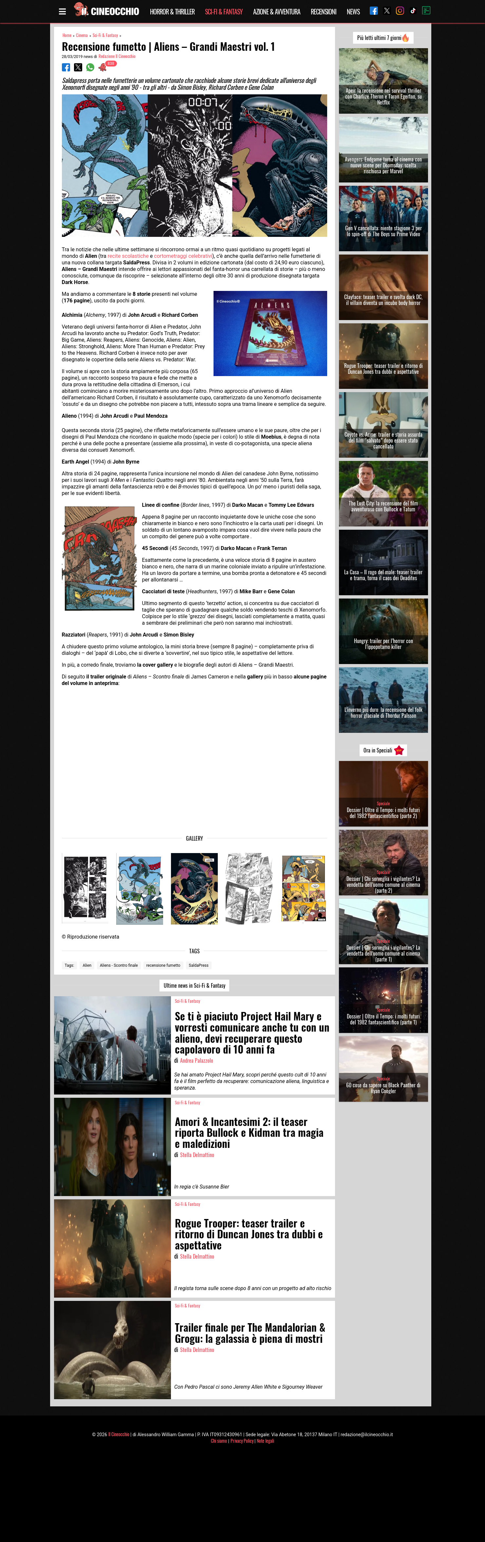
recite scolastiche (128, 256)
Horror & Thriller (172, 11)
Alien (87, 965)
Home (67, 35)
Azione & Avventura (276, 11)
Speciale (383, 803)
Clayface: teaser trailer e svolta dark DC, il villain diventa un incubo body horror (383, 300)
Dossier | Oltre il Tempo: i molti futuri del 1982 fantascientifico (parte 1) (383, 1019)
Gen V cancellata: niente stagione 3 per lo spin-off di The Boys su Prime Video (383, 231)
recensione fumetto (163, 965)
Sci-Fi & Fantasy (224, 11)
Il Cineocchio (118, 1434)
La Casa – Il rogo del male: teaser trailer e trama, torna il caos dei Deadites (383, 575)
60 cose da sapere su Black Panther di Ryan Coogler (383, 1088)
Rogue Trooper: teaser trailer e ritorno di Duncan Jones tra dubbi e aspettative (383, 368)
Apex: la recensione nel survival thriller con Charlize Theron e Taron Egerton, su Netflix (383, 96)
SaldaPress (199, 965)
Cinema (82, 35)
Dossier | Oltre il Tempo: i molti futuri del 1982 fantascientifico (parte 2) (383, 813)
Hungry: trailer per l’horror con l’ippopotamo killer (383, 644)
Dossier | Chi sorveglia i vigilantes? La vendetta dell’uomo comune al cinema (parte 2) (383, 884)
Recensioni (323, 11)
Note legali (265, 1440)
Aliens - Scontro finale (119, 965)
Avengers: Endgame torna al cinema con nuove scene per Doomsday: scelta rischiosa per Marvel (383, 165)
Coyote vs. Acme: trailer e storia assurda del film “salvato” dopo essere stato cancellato (383, 440)
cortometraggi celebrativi (183, 256)
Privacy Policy (242, 1440)
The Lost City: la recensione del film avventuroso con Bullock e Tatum (383, 506)
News (353, 11)
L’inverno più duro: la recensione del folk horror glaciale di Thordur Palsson (383, 712)
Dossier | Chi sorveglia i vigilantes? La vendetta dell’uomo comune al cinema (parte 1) (383, 953)
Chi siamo (219, 1440)
